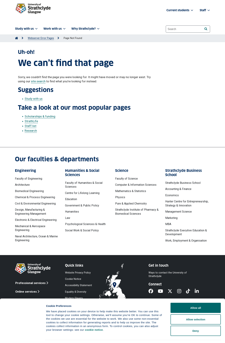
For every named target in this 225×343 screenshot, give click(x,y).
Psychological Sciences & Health (85, 224)
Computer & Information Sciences (135, 184)
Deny (195, 319)
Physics (120, 197)
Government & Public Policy (82, 205)
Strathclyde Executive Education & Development (186, 232)
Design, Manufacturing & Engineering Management (30, 211)
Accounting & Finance (178, 189)
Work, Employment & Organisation (186, 240)
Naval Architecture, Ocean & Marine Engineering (36, 238)
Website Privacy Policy (78, 272)
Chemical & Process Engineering (35, 197)
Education (71, 199)
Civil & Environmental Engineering (35, 203)
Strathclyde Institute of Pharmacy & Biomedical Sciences (137, 211)
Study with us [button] (26, 29)
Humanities (72, 211)
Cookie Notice (73, 279)
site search (38, 81)
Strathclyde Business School (183, 182)
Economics (172, 195)
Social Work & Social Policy (82, 230)
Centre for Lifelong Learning (82, 193)
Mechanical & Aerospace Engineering (30, 228)
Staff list (30, 126)
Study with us (34, 98)
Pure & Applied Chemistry (131, 203)
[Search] (206, 29)
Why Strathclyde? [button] (85, 29)
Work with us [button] (54, 29)
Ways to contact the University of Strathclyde (168, 274)
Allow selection (195, 308)
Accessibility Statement (78, 285)
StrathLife (31, 121)
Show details (184, 336)
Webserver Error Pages (41, 38)
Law (67, 218)
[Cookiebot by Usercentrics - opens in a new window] (22, 336)
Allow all (195, 296)
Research (31, 130)
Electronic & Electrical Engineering (36, 220)
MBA (168, 224)
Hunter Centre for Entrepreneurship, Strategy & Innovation (186, 203)
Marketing (171, 218)
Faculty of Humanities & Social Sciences (83, 184)
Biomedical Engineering (29, 191)
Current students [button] (180, 10)
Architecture (22, 184)
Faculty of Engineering (28, 178)
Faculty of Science (126, 178)
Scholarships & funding (40, 116)
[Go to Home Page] (16, 38)
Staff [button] (205, 10)
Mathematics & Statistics (130, 191)
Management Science (178, 211)
